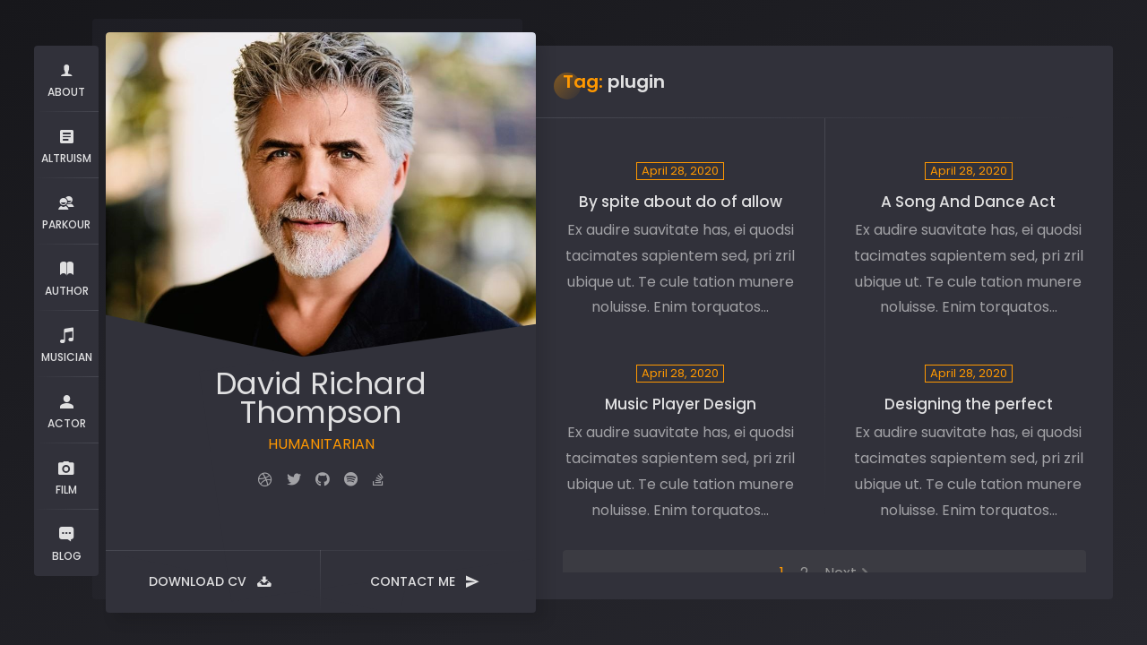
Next (840, 573)
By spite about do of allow (680, 201)
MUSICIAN (66, 343)
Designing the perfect (968, 404)
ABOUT (66, 78)
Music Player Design (680, 404)
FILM (66, 476)
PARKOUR (66, 211)
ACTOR (66, 410)
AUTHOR (67, 277)
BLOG (66, 542)
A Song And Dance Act (968, 201)
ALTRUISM (66, 145)
